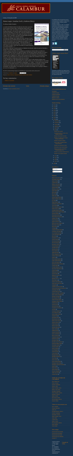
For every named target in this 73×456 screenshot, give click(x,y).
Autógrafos (54, 285)
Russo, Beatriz (55, 424)
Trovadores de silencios (57, 307)
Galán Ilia (54, 257)
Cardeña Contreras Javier (57, 286)
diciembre (57, 120)
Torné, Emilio (54, 426)
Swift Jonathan (29, 74)
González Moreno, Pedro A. (57, 411)
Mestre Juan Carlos (56, 177)
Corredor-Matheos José (57, 267)
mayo (56, 157)
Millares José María (56, 184)
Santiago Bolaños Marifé (57, 210)
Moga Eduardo (55, 202)
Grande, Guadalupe (56, 384)
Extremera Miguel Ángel (57, 343)
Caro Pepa (54, 276)
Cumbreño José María (56, 231)
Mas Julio (54, 193)
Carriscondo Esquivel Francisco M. (59, 288)
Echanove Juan (55, 338)
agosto (56, 127)
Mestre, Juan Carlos (56, 389)
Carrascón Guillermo (56, 311)
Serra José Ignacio (56, 262)
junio (56, 155)
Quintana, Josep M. (56, 394)
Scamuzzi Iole (55, 304)
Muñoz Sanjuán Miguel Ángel (58, 211)
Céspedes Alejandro (56, 337)
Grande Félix (54, 315)
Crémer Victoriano (55, 255)
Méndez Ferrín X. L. (56, 278)
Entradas (55, 169)
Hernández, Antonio (56, 414)
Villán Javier (54, 195)
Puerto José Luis (55, 208)
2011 (54, 115)
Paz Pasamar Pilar (56, 297)
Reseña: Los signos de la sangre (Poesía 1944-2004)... (61, 138)
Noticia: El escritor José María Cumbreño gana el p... (60, 149)
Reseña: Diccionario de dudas (60, 135)
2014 (54, 110)
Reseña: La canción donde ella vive (61, 151)
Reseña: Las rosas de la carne (60, 145)
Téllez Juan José (55, 372)
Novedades (54, 91)
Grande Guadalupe (56, 185)
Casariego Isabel (55, 289)
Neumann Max (55, 249)
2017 (54, 105)
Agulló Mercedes (55, 252)
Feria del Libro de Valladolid (57, 436)
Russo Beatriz (55, 250)
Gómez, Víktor (55, 386)
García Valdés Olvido (56, 314)
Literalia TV (54, 438)
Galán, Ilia (54, 409)
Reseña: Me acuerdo (58, 131)
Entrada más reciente (9, 86)
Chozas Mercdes (55, 245)
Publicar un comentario (9, 80)
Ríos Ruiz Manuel (55, 242)
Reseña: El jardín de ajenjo (59, 140)
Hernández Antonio (56, 179)
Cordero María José (56, 291)
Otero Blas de (55, 280)
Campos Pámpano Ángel (57, 229)
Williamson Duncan (56, 271)
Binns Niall (54, 192)
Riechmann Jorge (55, 224)
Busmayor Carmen (56, 244)
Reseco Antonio (55, 325)
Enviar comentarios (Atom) (14, 88)
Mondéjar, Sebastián (56, 391)
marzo (56, 161)
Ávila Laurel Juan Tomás (57, 283)
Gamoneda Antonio (56, 215)
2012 (54, 113)
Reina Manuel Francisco (57, 216)
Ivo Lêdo (54, 200)
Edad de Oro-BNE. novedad (57, 293)
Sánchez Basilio (55, 213)
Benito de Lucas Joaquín (57, 223)
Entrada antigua (44, 86)
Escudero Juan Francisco (57, 341)
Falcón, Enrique (55, 383)
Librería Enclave (55, 351)
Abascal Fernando (55, 332)
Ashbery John (55, 218)
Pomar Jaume (55, 359)
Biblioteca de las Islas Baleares (58, 99)
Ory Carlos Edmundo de (57, 268)
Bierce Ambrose (10, 74)
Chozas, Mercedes (56, 408)
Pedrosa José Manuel (56, 281)
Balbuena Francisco (56, 275)
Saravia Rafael (55, 187)
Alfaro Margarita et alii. (56, 254)
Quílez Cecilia (55, 180)
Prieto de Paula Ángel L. (57, 299)
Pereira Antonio (55, 239)
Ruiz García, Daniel (56, 397)
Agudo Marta (54, 190)
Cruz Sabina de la (55, 312)
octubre (56, 124)
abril (55, 159)
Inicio (27, 86)
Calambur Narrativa (18, 74)
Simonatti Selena (55, 306)
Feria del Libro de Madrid (57, 433)
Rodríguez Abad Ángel (56, 363)
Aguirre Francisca (55, 221)
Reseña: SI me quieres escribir (60, 153)
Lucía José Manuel (56, 234)
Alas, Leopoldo (55, 406)
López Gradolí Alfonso (56, 260)
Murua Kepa (54, 226)
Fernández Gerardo (56, 345)
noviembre (57, 122)
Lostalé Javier (55, 182)
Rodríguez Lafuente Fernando (58, 364)
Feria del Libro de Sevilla (57, 434)
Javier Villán (54, 417)
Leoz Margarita (55, 349)
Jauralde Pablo (55, 247)
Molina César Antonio (56, 320)
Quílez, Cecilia (55, 396)
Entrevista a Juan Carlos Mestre (60, 147)
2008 (54, 163)
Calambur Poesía (55, 92)
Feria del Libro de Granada (57, 431)
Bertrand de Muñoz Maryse (57, 263)
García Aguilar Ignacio (56, 259)
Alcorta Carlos (55, 273)
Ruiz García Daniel (56, 241)
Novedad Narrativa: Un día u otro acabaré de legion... (61, 134)
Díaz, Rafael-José (55, 381)
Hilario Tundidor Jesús (56, 198)
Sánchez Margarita (56, 371)
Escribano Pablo (55, 340)
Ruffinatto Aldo (55, 302)
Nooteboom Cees (55, 237)
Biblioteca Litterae (55, 97)
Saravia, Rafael (55, 400)
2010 (54, 117)
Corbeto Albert (55, 265)
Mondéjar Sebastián (56, 356)
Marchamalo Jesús (56, 319)
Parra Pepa (54, 358)
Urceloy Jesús (55, 374)
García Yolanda (55, 348)
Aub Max (54, 309)
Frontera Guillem (55, 346)
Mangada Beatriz (55, 354)
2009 (54, 119)
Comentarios (56, 171)
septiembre (57, 126)
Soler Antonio (54, 367)
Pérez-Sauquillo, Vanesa (57, 392)
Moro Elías (54, 236)
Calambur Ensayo (55, 96)
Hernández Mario (55, 317)
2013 (54, 112)
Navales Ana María (56, 296)
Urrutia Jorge (54, 270)
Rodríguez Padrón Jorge (57, 301)
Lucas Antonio (55, 353)
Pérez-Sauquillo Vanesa (57, 206)
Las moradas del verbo (56, 232)
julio (55, 129)
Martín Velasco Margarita (57, 294)
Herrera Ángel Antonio (56, 197)
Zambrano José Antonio (57, 203)
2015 (54, 108)
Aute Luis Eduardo (56, 333)
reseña (24, 74)
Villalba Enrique (55, 330)
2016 (54, 106)
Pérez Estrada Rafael (56, 361)
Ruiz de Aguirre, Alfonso (57, 399)
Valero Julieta (54, 328)
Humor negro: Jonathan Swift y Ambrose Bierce (60, 143)
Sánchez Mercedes (56, 327)
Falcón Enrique (55, 219)
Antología (54, 228)
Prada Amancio (55, 323)
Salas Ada (54, 366)
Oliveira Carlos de (55, 322)
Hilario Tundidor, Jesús (56, 387)
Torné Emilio (54, 205)
